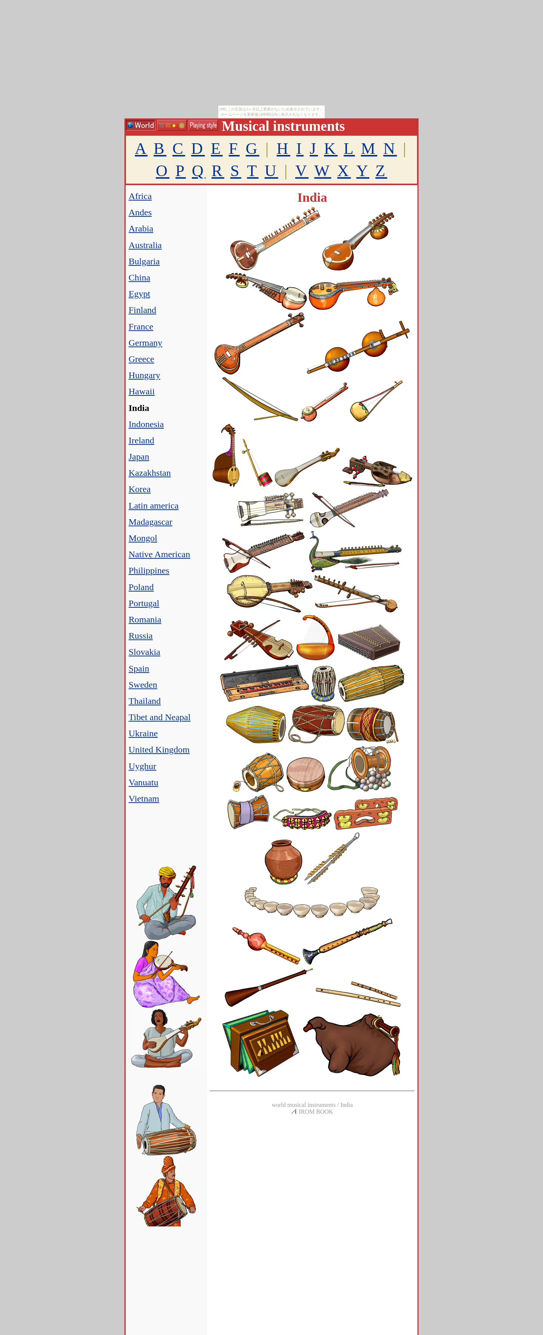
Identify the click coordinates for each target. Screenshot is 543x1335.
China (139, 277)
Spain (139, 668)
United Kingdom (159, 749)
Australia (145, 245)
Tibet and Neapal (159, 717)
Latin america (154, 505)
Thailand (145, 701)
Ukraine (143, 733)
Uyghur (142, 766)
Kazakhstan (150, 473)
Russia (141, 636)
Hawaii (142, 391)
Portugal (144, 603)
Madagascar (150, 522)
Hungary (144, 375)
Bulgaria (144, 261)
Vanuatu (143, 782)
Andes (140, 212)
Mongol (143, 538)
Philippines (149, 570)
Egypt (139, 294)
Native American (159, 554)
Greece (141, 359)
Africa (140, 196)
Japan (139, 456)
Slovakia (144, 652)
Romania (145, 619)
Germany (145, 343)
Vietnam (144, 798)
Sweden (143, 685)
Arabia (141, 228)
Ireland (141, 440)
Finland (142, 310)
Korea (140, 489)
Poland (141, 587)
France (141, 326)
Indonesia (146, 424)
